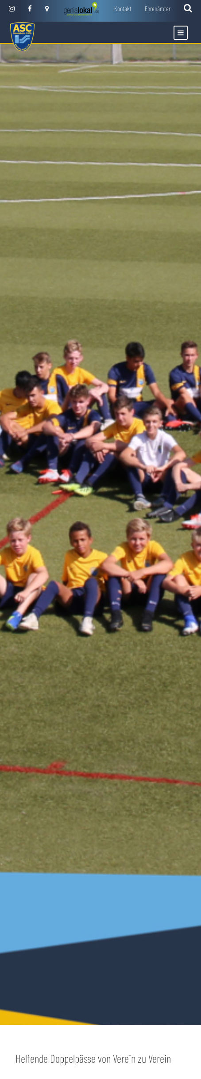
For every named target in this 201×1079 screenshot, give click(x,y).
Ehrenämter (157, 8)
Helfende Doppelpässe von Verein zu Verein (93, 1058)
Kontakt (122, 8)
